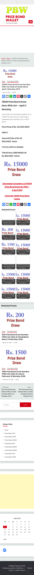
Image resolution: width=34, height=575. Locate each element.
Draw (8, 58)
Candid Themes (20, 570)
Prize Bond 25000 (11, 447)
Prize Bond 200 (12, 331)
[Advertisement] (17, 40)
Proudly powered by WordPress (13, 568)
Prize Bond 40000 (11, 450)
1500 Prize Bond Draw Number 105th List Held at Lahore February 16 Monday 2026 (15, 374)
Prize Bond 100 (10, 433)
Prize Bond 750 (10, 453)
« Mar (4, 539)
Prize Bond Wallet (15, 18)
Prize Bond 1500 (12, 368)
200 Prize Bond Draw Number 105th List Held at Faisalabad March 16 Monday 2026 (15, 337)
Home (3, 58)
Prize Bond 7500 (10, 457)
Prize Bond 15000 (12, 81)
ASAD (14, 92)
